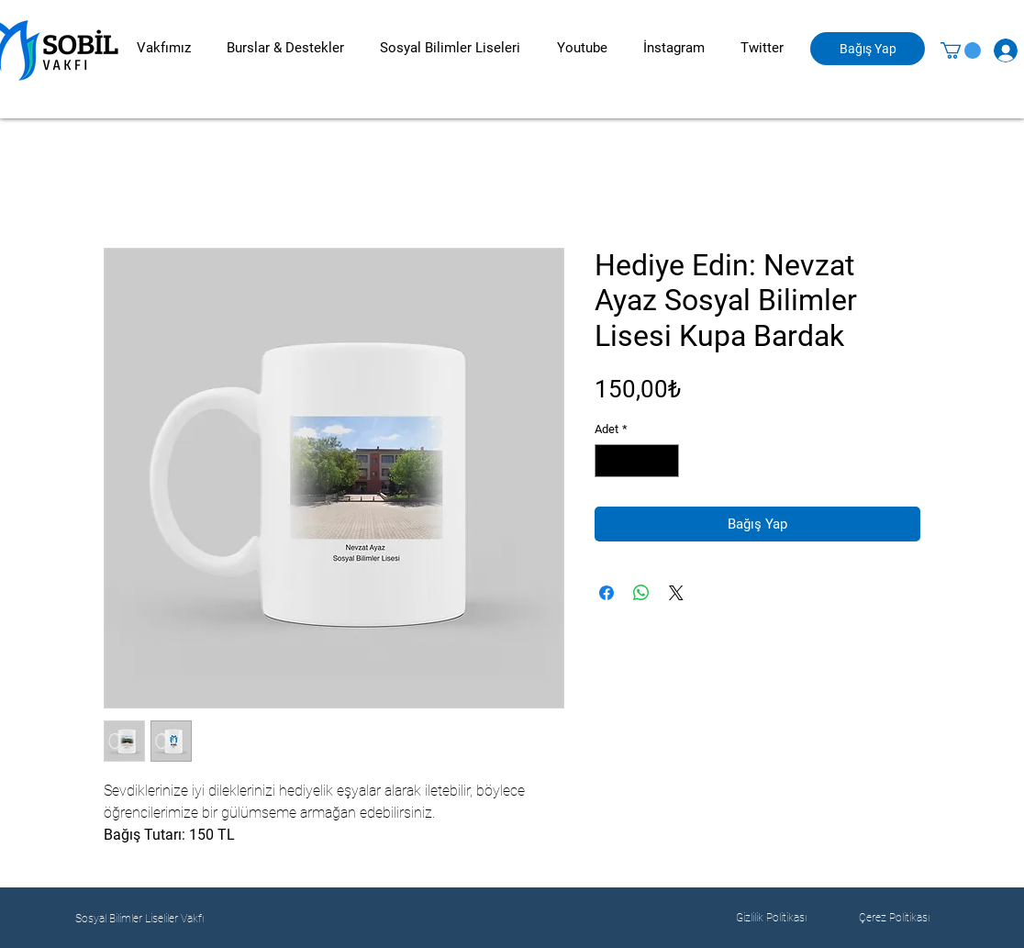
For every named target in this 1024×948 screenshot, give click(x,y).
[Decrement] (608, 460)
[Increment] (666, 460)
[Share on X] (676, 593)
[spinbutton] (637, 460)
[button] (163, 48)
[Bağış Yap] (867, 48)
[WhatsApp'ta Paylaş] (641, 593)
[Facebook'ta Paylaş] (606, 593)
